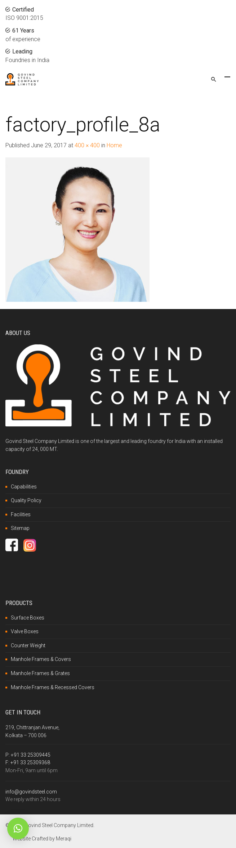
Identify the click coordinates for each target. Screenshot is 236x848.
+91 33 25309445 (30, 755)
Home (114, 145)
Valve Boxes (25, 631)
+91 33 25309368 (30, 762)
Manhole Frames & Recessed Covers (52, 687)
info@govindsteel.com (31, 792)
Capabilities (24, 487)
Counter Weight (28, 645)
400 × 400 (87, 145)
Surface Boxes (27, 618)
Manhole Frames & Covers (41, 659)
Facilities (21, 514)
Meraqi (63, 839)
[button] (18, 828)
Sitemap (20, 528)
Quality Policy (26, 500)
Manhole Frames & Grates (40, 673)
